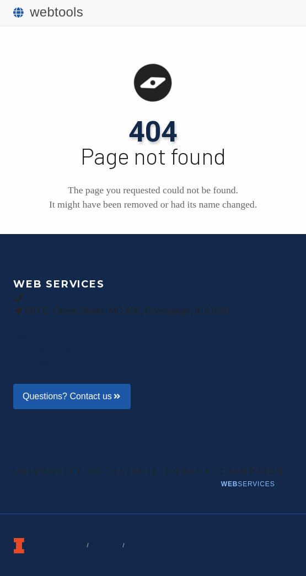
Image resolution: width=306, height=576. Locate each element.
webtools (48, 11)
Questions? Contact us (72, 396)
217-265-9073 (53, 297)
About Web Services (60, 363)
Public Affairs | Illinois (122, 456)
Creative (121, 484)
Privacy (105, 545)
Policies (142, 545)
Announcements (52, 350)
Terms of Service (56, 545)
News (189, 484)
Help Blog (39, 337)
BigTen (46, 484)
